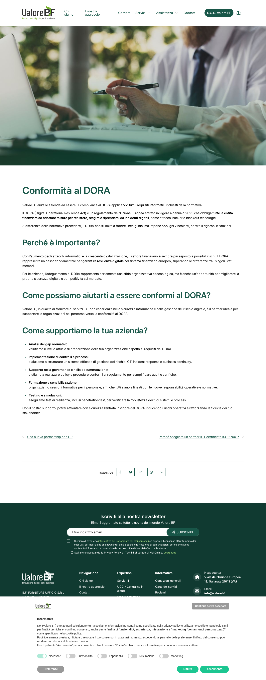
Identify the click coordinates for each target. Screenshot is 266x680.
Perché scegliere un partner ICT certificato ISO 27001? (199, 437)
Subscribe (183, 532)
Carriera (124, 13)
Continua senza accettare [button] (210, 605)
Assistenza (164, 13)
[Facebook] (120, 489)
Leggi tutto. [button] (170, 552)
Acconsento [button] (214, 669)
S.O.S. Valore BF (219, 13)
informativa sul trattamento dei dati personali (123, 541)
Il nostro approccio (92, 12)
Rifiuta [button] (187, 669)
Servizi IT (123, 580)
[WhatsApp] (151, 489)
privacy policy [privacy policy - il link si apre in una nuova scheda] (172, 625)
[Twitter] (131, 489)
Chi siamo (68, 12)
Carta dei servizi (166, 586)
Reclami (160, 592)
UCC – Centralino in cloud (130, 589)
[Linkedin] (141, 489)
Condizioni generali (168, 580)
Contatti (190, 13)
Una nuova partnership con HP (49, 437)
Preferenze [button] (51, 669)
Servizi (140, 13)
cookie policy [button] (73, 633)
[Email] (162, 489)
